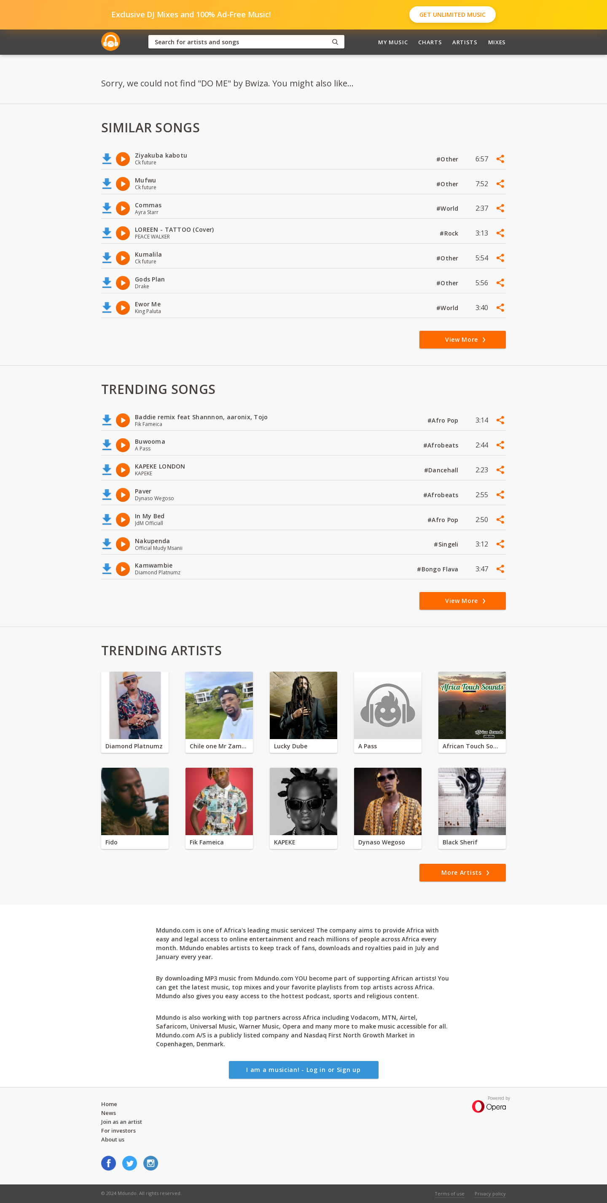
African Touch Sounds (472, 746)
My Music (393, 42)
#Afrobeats (441, 445)
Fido (111, 842)
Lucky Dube (290, 746)
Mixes (497, 42)
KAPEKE (284, 842)
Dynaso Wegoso (381, 842)
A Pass (367, 746)
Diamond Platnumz (134, 746)
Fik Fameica (207, 842)
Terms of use (450, 1193)
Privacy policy (490, 1193)
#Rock (450, 233)
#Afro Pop (443, 420)
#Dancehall (442, 470)
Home (109, 1104)
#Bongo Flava (438, 569)
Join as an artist (121, 1121)
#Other (448, 159)
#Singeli (447, 544)
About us (112, 1139)
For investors (118, 1130)
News (108, 1113)
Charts (430, 42)
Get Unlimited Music (452, 15)
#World (448, 208)
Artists (465, 42)
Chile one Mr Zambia (219, 746)
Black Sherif (460, 842)
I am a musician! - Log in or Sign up (303, 1070)
